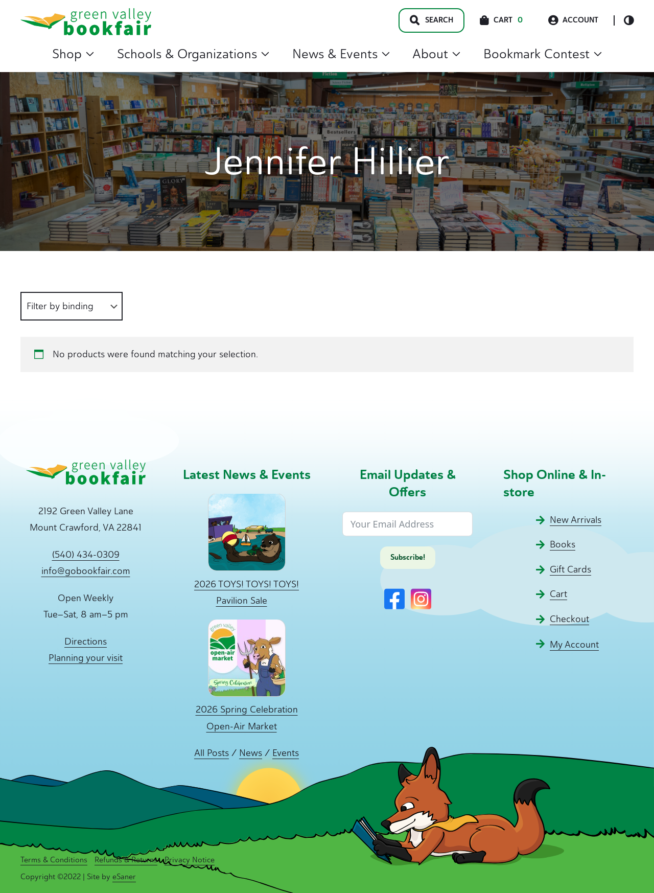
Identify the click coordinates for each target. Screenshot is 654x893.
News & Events (341, 53)
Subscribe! (407, 557)
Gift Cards (570, 569)
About (436, 53)
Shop (73, 53)
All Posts (211, 753)
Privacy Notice (190, 859)
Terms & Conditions (53, 859)
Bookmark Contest (542, 53)
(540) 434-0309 (86, 554)
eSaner (124, 876)
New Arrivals (575, 519)
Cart (558, 594)
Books (562, 544)
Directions (85, 641)
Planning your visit (86, 657)
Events (285, 753)
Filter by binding (60, 306)
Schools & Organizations (193, 53)
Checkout (569, 619)
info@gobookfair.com (85, 571)
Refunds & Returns (126, 859)
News (250, 753)
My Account (574, 644)
